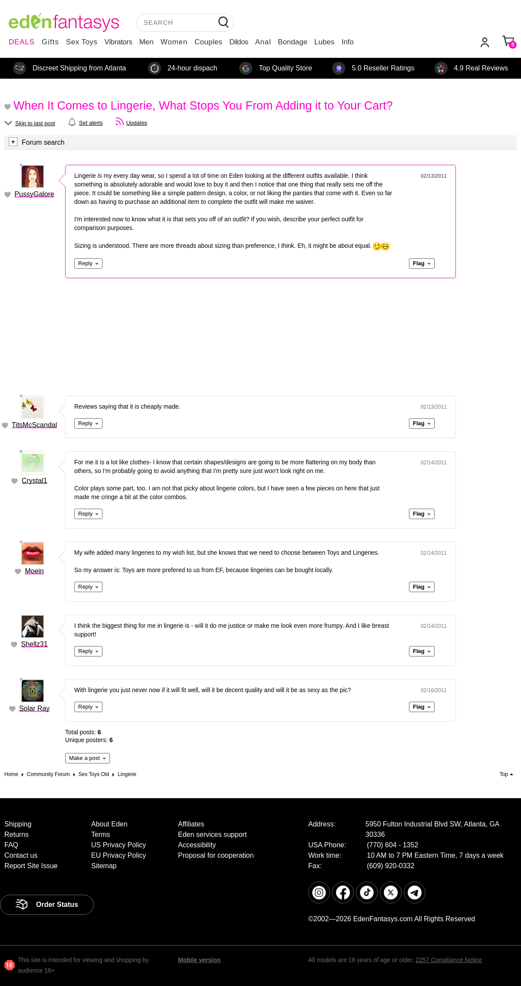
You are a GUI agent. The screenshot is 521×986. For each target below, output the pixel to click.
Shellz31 (34, 644)
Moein (34, 571)
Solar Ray (34, 708)
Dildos (238, 42)
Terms (100, 834)
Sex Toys (82, 42)
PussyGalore (34, 194)
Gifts (50, 42)
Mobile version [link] (199, 959)
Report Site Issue (31, 865)
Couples (208, 42)
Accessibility (197, 845)
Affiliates (191, 824)
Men (146, 42)
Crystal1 (34, 480)
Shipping (17, 824)
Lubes (324, 42)
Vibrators (118, 42)
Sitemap (104, 865)
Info (347, 42)
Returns (16, 834)
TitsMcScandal (34, 425)
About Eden (109, 824)
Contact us (20, 855)
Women (174, 42)
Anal (263, 42)
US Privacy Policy (118, 845)
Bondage (292, 42)
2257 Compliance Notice (448, 959)
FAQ (11, 845)
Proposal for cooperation (216, 855)
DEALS (22, 42)
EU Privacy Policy (118, 855)
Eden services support (212, 834)
